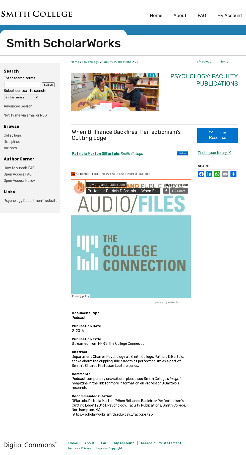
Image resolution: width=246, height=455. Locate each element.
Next (223, 61)
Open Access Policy (19, 181)
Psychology (90, 62)
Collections (13, 135)
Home (75, 62)
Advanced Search (18, 106)
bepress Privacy (79, 448)
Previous (205, 61)
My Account (124, 443)
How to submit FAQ (19, 168)
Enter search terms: (20, 78)
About (89, 443)
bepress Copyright (109, 448)
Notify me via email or (25, 115)
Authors (10, 148)
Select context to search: (25, 91)
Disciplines (12, 142)
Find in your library (214, 153)
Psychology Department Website (30, 201)
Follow (182, 153)
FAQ (104, 443)
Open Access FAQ (18, 174)
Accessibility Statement (161, 443)
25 (137, 62)
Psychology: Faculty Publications (204, 80)
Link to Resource (217, 135)
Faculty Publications (117, 62)
